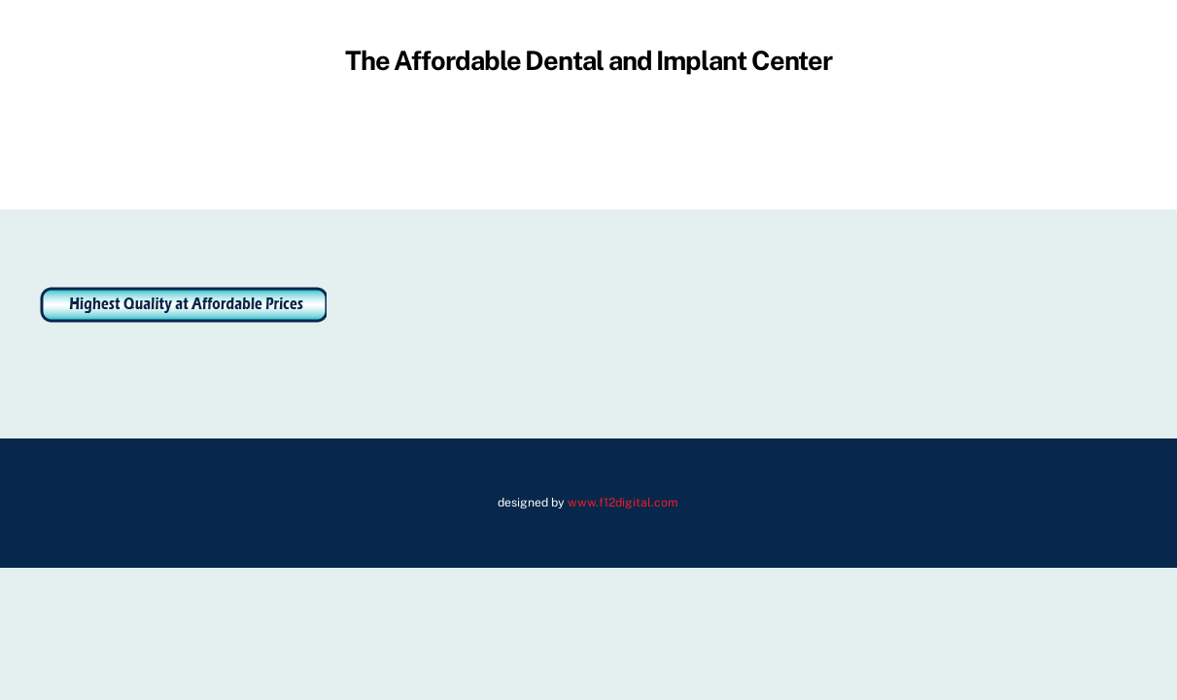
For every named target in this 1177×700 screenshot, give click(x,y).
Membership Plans (650, 153)
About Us (328, 153)
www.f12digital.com (623, 502)
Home (247, 153)
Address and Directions (472, 153)
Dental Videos (794, 153)
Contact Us (911, 153)
